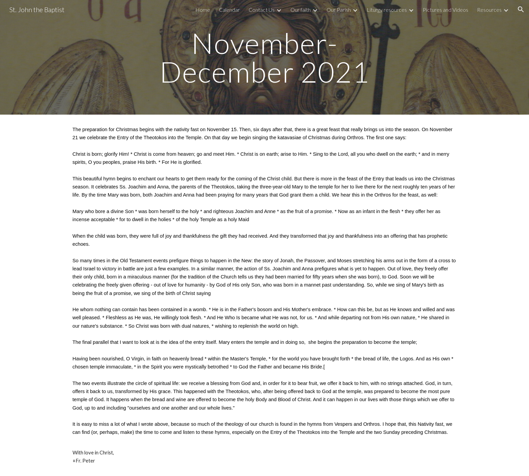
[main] (264, 57)
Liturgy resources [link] (387, 9)
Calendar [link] (229, 9)
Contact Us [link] (262, 9)
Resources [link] (489, 9)
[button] (521, 9)
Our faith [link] (300, 9)
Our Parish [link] (339, 9)
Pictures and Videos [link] (445, 9)
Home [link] (202, 9)
